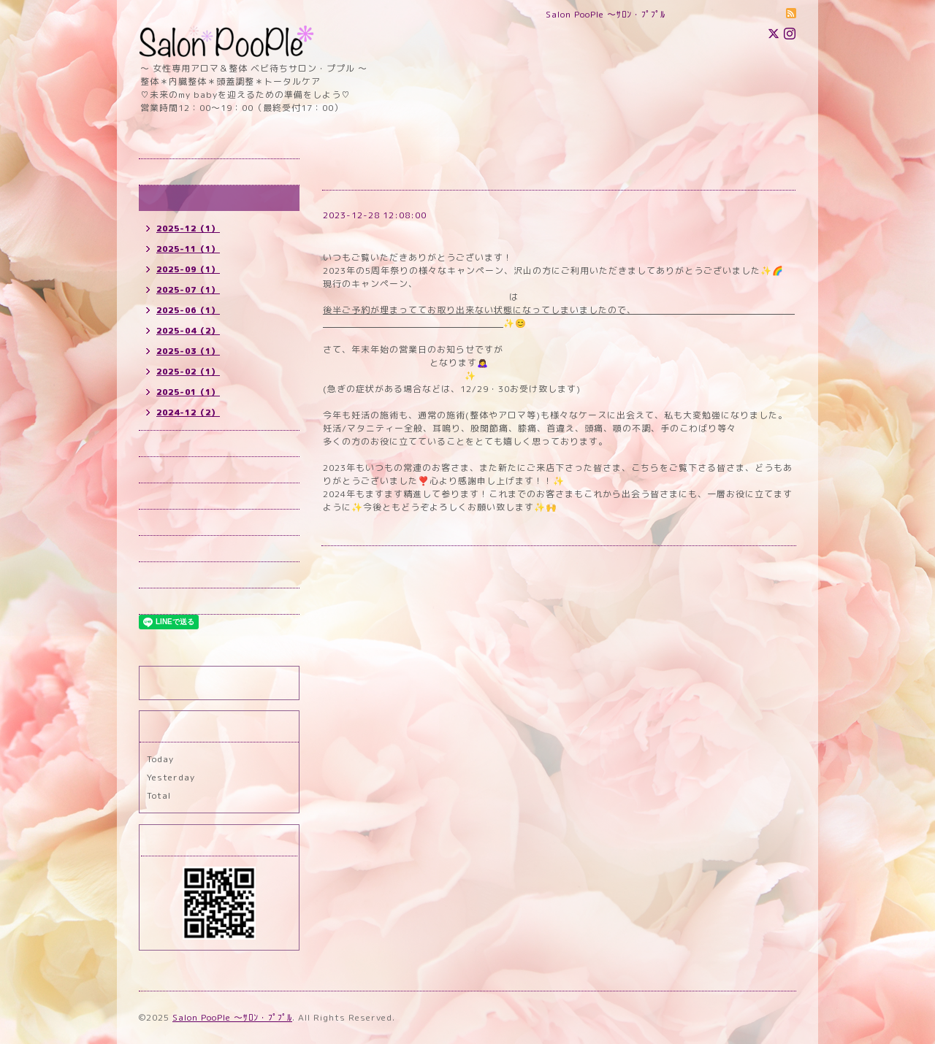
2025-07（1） (188, 290)
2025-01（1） (188, 392)
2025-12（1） (188, 228)
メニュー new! (178, 496)
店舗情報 (165, 522)
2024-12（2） (188, 412)
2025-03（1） (188, 351)
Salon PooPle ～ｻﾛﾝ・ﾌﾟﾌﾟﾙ (232, 1017)
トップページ (174, 172)
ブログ (160, 601)
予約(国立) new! (182, 470)
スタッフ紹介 (174, 575)
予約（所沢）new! (186, 443)
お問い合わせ (174, 548)
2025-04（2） (188, 331)
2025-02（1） (188, 371)
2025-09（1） (188, 269)
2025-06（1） (188, 310)
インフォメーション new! (201, 198)
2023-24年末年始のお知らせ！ (402, 232)
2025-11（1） (188, 249)
